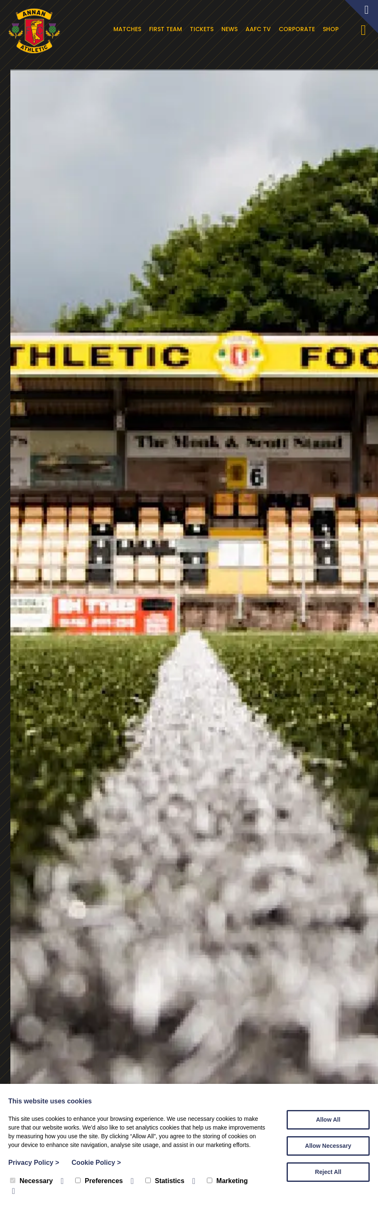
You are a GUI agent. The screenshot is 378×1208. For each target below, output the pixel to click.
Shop (332, 29)
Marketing (227, 1180)
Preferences (99, 1180)
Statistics (164, 1180)
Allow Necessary (328, 1145)
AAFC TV (259, 29)
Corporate (298, 29)
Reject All (328, 1172)
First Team (166, 29)
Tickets (203, 29)
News (231, 29)
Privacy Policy (33, 1162)
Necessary (31, 1180)
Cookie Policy (96, 1162)
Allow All (328, 1119)
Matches (128, 29)
